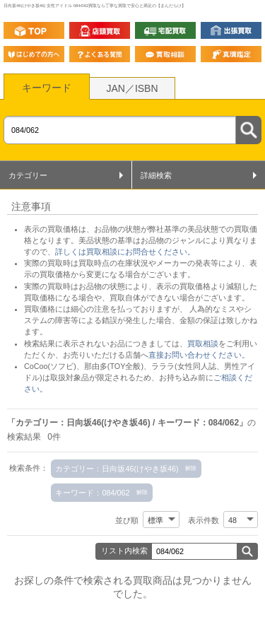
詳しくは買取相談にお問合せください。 (125, 251)
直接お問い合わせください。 (198, 355)
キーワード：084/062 (92, 492)
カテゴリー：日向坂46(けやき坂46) (116, 468)
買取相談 (202, 343)
